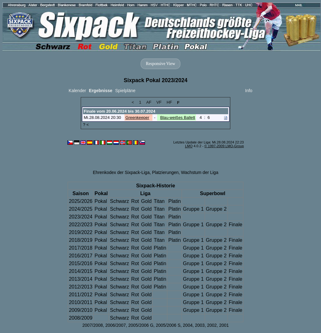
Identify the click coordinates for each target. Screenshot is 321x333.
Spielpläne (125, 90)
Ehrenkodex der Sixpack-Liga (121, 172)
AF (148, 102)
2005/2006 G (140, 325)
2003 (200, 325)
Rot (135, 201)
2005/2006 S (168, 325)
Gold (146, 201)
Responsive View (160, 63)
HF (169, 102)
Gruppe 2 (216, 209)
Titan (159, 201)
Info (248, 90)
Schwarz (119, 201)
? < (86, 124)
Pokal (101, 201)
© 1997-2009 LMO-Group (224, 146)
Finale (235, 224)
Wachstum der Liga (199, 172)
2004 (187, 325)
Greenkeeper (137, 117)
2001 (224, 325)
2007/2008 (92, 325)
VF (159, 102)
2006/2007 (115, 325)
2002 (212, 325)
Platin (174, 201)
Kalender (77, 90)
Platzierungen (165, 172)
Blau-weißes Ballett (177, 117)
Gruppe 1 (193, 209)
